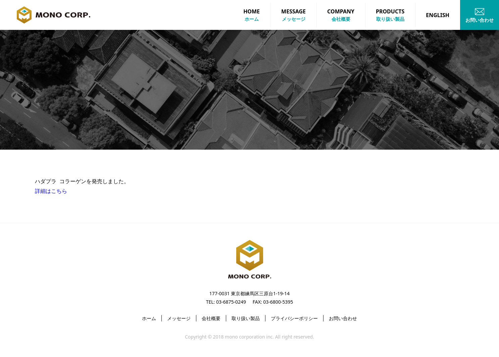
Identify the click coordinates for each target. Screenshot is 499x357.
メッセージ (179, 318)
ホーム (149, 318)
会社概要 (211, 318)
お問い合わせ (343, 318)
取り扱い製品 (246, 318)
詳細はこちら (51, 190)
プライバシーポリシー (294, 318)
